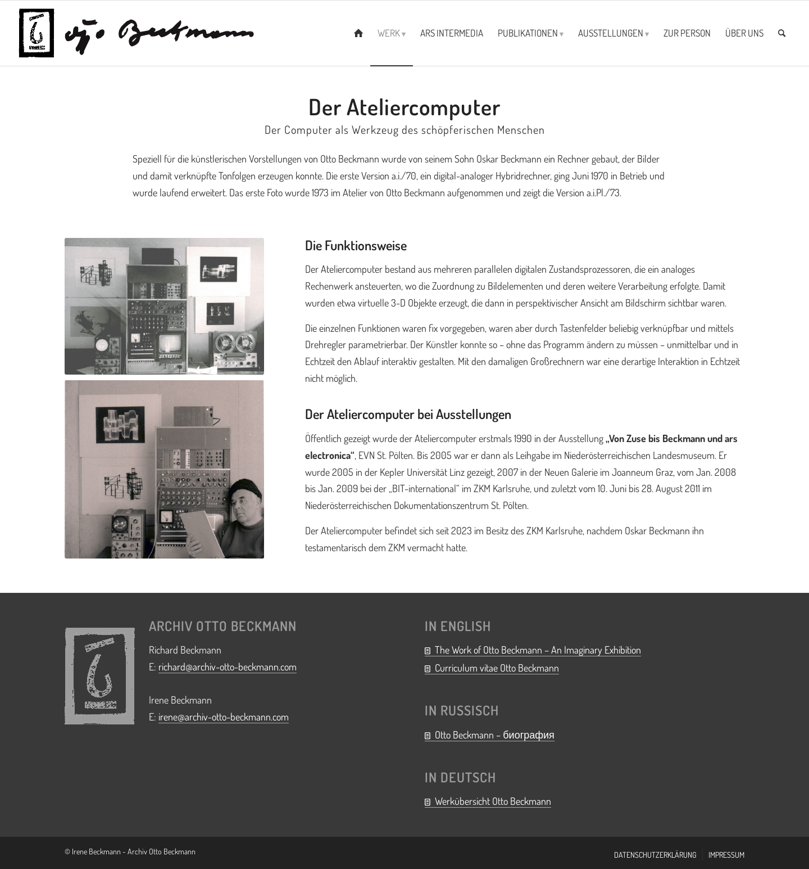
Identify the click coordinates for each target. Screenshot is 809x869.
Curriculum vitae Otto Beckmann (497, 667)
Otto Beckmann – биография (495, 734)
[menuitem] (358, 33)
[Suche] (782, 33)
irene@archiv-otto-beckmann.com (223, 716)
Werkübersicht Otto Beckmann (493, 801)
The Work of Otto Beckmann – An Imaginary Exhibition (538, 649)
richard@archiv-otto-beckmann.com (227, 666)
